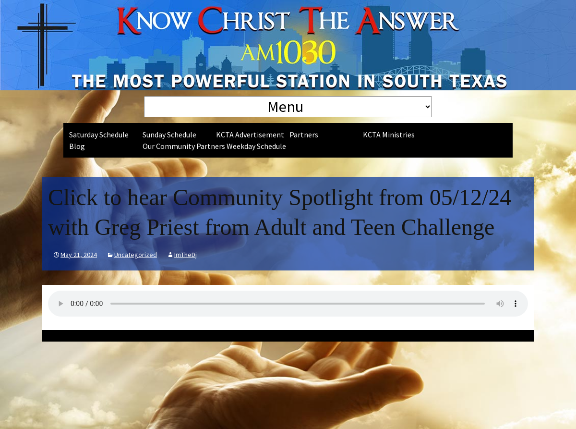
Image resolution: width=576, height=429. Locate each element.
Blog (77, 146)
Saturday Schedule (99, 134)
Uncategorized (135, 254)
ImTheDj (185, 254)
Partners (303, 134)
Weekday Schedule (256, 146)
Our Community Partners (184, 146)
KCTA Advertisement (250, 134)
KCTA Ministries (389, 134)
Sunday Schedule (169, 134)
